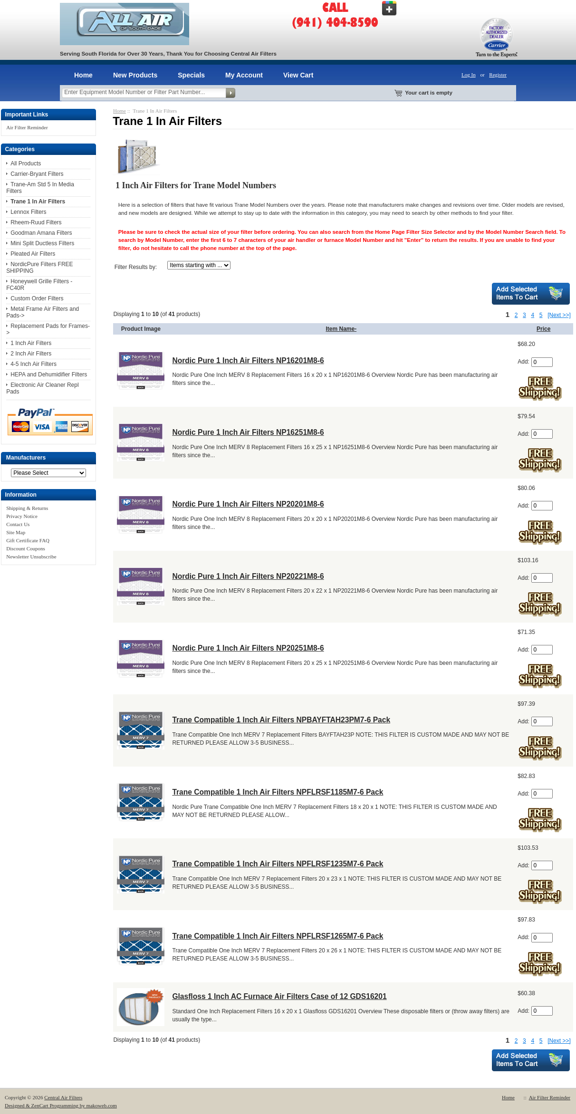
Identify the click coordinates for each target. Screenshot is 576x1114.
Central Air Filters (63, 1097)
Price (543, 329)
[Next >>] (559, 315)
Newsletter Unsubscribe (31, 556)
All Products (25, 163)
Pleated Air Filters (32, 253)
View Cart (298, 75)
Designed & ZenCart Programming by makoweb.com (61, 1105)
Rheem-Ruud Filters (35, 222)
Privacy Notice (22, 516)
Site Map (15, 532)
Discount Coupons (25, 548)
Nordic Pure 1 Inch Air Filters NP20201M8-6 (248, 504)
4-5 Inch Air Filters (33, 364)
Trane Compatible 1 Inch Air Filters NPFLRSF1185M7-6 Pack (277, 792)
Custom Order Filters (36, 298)
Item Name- (341, 329)
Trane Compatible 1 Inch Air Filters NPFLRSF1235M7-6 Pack (277, 864)
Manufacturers (26, 458)
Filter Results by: (136, 267)
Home (83, 75)
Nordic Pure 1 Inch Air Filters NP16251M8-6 (248, 432)
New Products (135, 75)
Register (498, 74)
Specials (191, 75)
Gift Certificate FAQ (27, 540)
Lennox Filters (28, 212)
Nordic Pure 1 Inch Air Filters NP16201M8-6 (248, 360)
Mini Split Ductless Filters (42, 243)
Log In (468, 74)
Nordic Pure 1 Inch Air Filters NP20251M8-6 (248, 648)
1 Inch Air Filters (30, 343)
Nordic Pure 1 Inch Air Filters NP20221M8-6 (248, 576)
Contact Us (17, 524)
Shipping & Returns (27, 508)
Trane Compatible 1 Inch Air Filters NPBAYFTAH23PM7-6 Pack (281, 720)
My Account (244, 75)
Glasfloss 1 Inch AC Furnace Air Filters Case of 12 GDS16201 (279, 996)
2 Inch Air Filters (30, 353)
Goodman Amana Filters (41, 233)
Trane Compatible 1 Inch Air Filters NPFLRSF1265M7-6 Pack (277, 936)
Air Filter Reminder (27, 127)
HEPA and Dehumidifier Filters (48, 374)
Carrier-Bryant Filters (36, 174)
